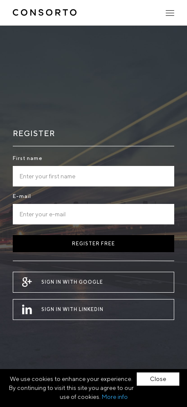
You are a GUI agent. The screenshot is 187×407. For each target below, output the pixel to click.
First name (28, 158)
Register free (93, 243)
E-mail (22, 196)
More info (115, 396)
